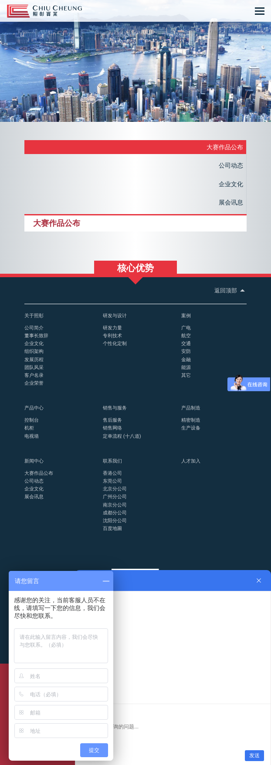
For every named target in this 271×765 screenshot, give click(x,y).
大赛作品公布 (225, 147)
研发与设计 (115, 315)
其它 (186, 375)
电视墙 (31, 436)
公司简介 (34, 328)
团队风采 (34, 367)
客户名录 (34, 375)
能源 (186, 367)
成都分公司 (115, 513)
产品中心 (34, 408)
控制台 (31, 420)
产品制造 (190, 408)
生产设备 (190, 428)
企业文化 (231, 184)
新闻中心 (34, 461)
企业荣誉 (34, 383)
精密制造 (190, 420)
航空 (186, 335)
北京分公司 (115, 489)
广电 (186, 328)
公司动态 (231, 165)
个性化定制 (115, 343)
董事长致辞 (36, 335)
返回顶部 (230, 290)
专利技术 (112, 335)
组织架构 (34, 351)
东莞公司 (112, 481)
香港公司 (112, 473)
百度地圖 (112, 528)
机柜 (29, 428)
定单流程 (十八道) (122, 436)
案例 (186, 315)
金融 (186, 359)
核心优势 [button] (135, 268)
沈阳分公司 (115, 520)
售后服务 (112, 420)
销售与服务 (115, 408)
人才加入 (190, 461)
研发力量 (112, 328)
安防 (186, 351)
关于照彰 (34, 315)
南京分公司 (115, 505)
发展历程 (34, 359)
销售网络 (112, 428)
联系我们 (112, 461)
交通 (186, 343)
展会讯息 (231, 202)
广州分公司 (115, 496)
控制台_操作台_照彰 (44, 11)
